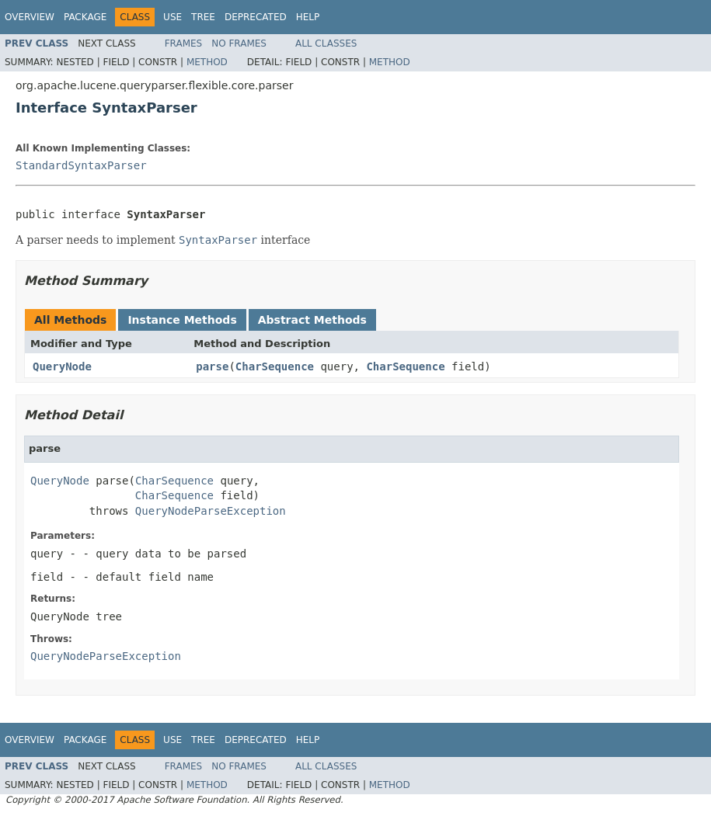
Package (85, 17)
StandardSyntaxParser (81, 165)
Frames (184, 43)
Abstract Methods (312, 320)
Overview (29, 17)
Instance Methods (181, 320)
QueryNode (62, 366)
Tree (203, 17)
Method (207, 62)
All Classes (326, 43)
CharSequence (274, 366)
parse (212, 366)
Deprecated (256, 17)
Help (308, 17)
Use (172, 17)
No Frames (239, 43)
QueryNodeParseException (210, 511)
